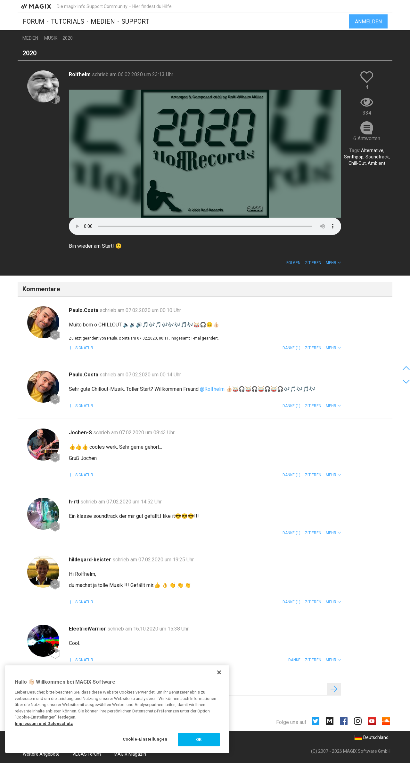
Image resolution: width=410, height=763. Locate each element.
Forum (34, 21)
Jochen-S (81, 433)
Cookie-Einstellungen (145, 739)
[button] (333, 263)
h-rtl (74, 502)
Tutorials (67, 21)
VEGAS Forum (86, 754)
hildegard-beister (90, 560)
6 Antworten (366, 138)
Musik (50, 38)
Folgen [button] (293, 263)
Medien (103, 21)
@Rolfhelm (212, 389)
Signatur (83, 348)
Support (135, 21)
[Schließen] (219, 672)
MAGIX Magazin (130, 754)
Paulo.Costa (84, 310)
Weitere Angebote (41, 754)
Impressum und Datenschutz (44, 723)
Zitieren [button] (313, 263)
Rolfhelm (80, 74)
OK (198, 739)
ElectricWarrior (88, 629)
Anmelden (368, 22)
